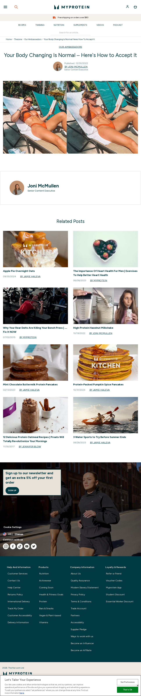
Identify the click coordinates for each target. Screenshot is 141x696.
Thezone (18, 39)
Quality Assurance (80, 580)
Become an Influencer (82, 643)
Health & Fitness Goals (51, 594)
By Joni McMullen (76, 66)
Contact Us (14, 580)
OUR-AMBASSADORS (70, 47)
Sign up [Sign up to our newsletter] (12, 490)
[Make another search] (70, 32)
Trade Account (78, 608)
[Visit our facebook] (13, 546)
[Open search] (16, 7)
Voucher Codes (114, 580)
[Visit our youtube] (27, 546)
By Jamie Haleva (30, 276)
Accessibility (77, 622)
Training (39, 25)
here (21, 693)
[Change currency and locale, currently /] (70, 534)
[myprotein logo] (71, 7)
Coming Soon (46, 587)
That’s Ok (127, 690)
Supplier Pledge (79, 629)
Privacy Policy (78, 594)
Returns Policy (15, 594)
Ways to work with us (82, 636)
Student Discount (115, 594)
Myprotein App (114, 587)
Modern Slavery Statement (85, 587)
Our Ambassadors (32, 39)
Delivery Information (18, 622)
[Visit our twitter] (34, 546)
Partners (75, 615)
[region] (70, 685)
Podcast (118, 25)
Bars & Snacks (46, 608)
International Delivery (19, 601)
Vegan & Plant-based (50, 615)
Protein (43, 601)
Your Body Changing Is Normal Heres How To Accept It (69, 39)
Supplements (80, 25)
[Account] (127, 7)
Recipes (22, 25)
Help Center (14, 587)
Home (9, 39)
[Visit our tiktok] (20, 546)
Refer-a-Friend (113, 573)
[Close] (138, 685)
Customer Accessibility (20, 615)
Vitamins (43, 622)
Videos (100, 25)
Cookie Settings (12, 527)
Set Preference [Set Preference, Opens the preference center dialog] (128, 682)
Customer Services (18, 573)
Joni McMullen (43, 185)
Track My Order (15, 608)
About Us (76, 573)
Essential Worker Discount (119, 601)
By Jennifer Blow (30, 446)
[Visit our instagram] (6, 546)
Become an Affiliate (81, 650)
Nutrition (59, 25)
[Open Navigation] (5, 7)
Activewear (45, 580)
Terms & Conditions (81, 601)
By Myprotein (98, 280)
